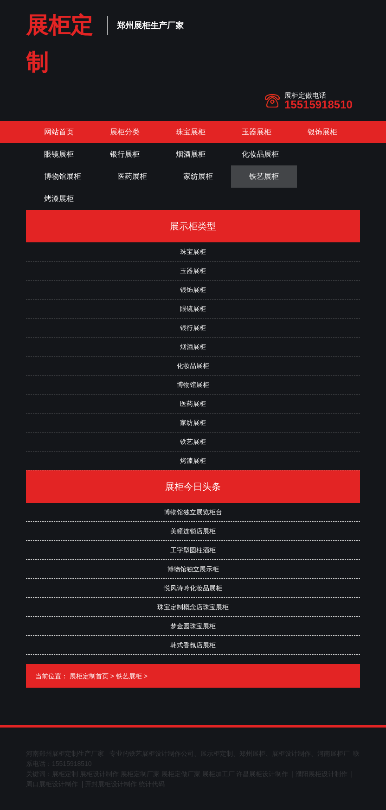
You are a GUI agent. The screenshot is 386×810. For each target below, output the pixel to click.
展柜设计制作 (99, 774)
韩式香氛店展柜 (193, 645)
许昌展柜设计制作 (262, 774)
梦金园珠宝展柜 (193, 626)
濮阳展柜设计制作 (321, 774)
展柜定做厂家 (180, 774)
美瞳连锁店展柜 (193, 531)
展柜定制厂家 (140, 774)
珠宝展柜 (191, 132)
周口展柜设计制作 (52, 784)
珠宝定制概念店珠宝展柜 (193, 607)
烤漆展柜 (59, 198)
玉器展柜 (256, 132)
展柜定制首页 (89, 676)
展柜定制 (65, 774)
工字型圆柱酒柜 (193, 550)
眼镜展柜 (59, 154)
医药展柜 (132, 176)
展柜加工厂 (218, 774)
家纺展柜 (198, 176)
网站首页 (59, 132)
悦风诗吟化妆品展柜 (193, 588)
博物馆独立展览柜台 (193, 512)
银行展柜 (125, 154)
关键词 (35, 774)
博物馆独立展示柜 (193, 569)
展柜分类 (125, 132)
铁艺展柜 (264, 176)
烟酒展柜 (191, 154)
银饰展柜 (322, 132)
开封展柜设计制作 (111, 784)
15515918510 (318, 104)
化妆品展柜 (260, 154)
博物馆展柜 (62, 176)
